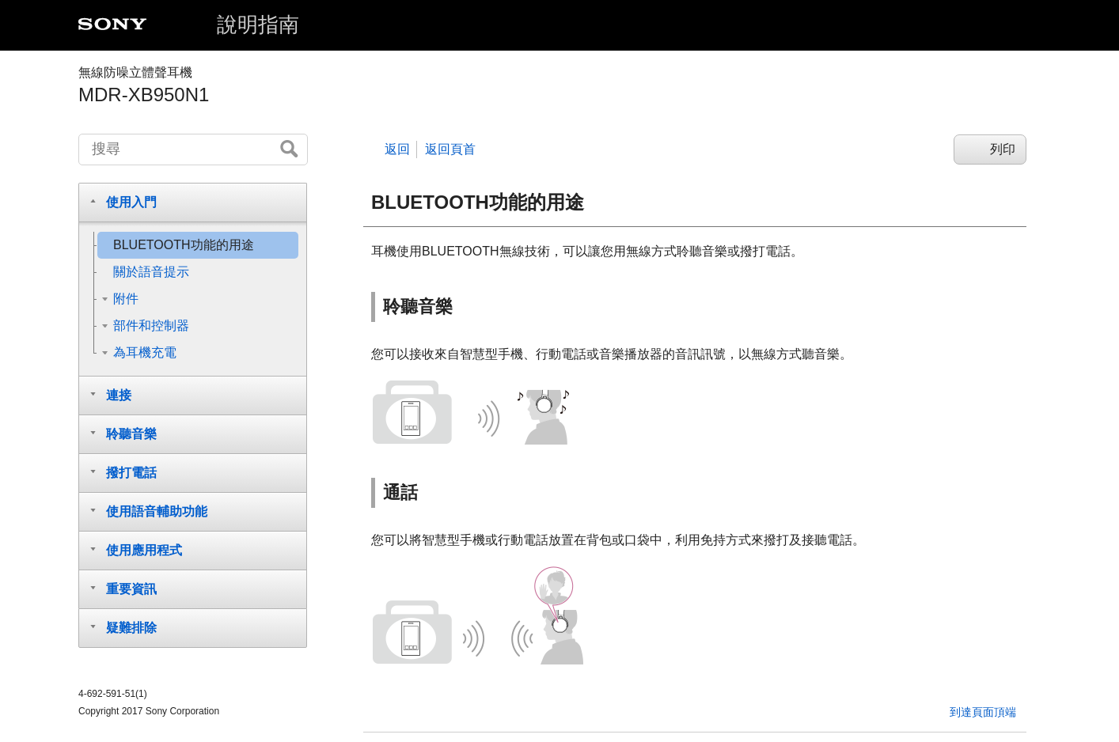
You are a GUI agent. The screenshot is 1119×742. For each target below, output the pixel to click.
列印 (1002, 149)
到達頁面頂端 (983, 712)
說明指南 (258, 24)
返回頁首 (450, 149)
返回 (397, 149)
